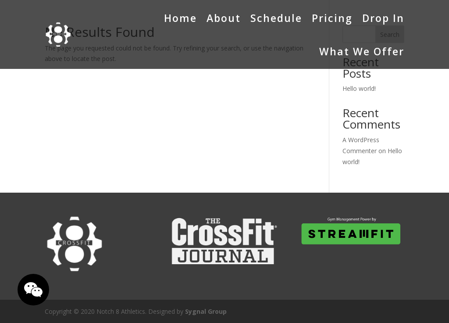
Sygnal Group (206, 311)
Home (180, 18)
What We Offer (361, 51)
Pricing (332, 18)
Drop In (383, 18)
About (224, 18)
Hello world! (359, 88)
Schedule (276, 18)
